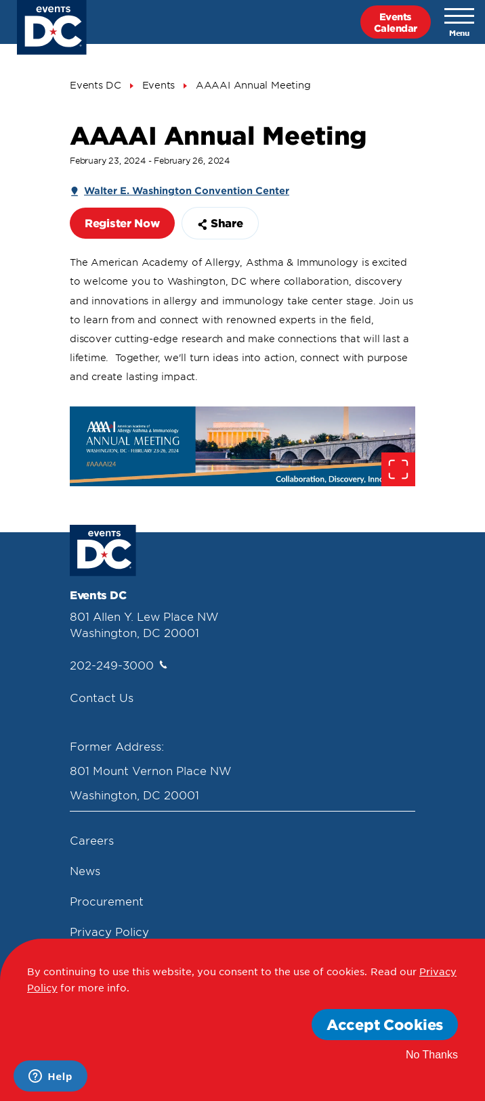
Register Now (122, 222)
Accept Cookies (384, 1024)
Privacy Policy (109, 931)
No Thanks (432, 1054)
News (85, 870)
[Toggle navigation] (459, 22)
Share (220, 222)
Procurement (107, 901)
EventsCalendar (395, 22)
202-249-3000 (118, 665)
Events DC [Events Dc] (95, 85)
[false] (242, 446)
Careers (92, 840)
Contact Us (101, 697)
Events (158, 85)
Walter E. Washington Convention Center (186, 190)
